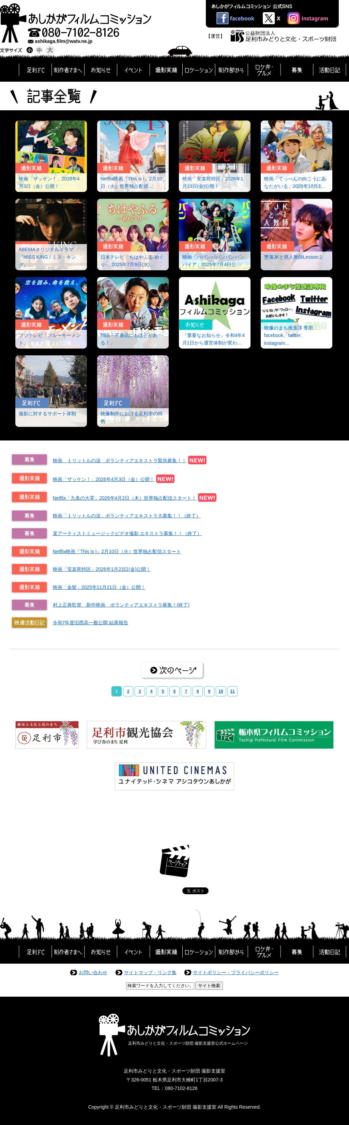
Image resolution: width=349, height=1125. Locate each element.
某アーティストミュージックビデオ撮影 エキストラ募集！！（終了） (127, 533)
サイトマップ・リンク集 (150, 972)
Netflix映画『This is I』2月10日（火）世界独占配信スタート (117, 551)
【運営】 (215, 36)
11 (232, 691)
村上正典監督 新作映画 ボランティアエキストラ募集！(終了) (121, 605)
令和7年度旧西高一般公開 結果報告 (90, 622)
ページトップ (174, 861)
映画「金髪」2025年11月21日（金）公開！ (99, 587)
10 (220, 691)
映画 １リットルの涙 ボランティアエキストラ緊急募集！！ (119, 460)
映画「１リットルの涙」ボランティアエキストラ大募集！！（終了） (127, 515)
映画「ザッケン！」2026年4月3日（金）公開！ (104, 479)
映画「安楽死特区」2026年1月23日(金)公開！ (102, 569)
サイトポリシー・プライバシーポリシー (236, 972)
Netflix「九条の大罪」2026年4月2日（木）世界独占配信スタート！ (125, 498)
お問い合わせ (93, 972)
